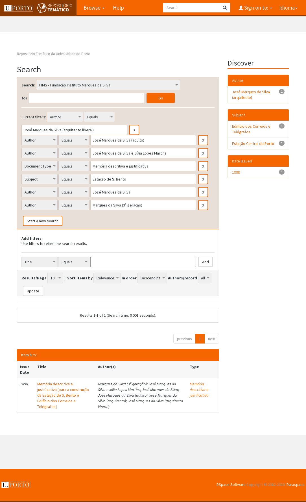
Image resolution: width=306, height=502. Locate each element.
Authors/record (182, 278)
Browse (94, 7)
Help (118, 7)
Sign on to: (257, 7)
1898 (236, 172)
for (24, 98)
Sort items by (80, 278)
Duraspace (296, 484)
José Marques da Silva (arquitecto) (251, 94)
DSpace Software (231, 484)
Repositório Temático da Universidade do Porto (53, 53)
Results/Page (34, 278)
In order (129, 278)
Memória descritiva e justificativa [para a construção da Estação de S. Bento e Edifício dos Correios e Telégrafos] (63, 395)
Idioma (288, 7)
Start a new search (42, 220)
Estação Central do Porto (253, 143)
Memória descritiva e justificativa (199, 389)
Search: (28, 85)
